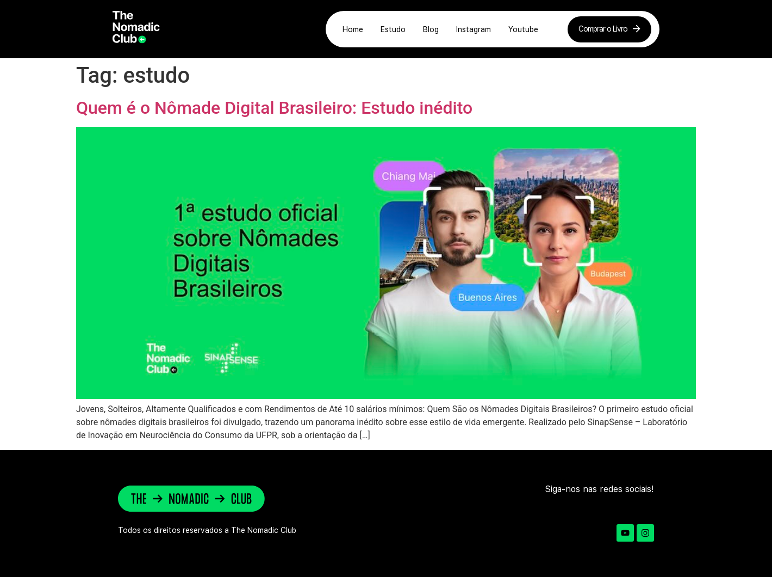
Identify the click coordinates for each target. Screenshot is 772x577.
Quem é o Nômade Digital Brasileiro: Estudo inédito (274, 107)
